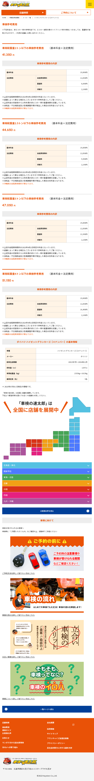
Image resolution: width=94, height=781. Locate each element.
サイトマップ (52, 733)
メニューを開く (89, 4)
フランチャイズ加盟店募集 (58, 738)
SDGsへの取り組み (10, 747)
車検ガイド (6, 730)
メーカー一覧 (27, 18)
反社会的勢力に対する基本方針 (59, 748)
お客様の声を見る (47, 511)
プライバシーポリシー (56, 743)
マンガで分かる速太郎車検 (13, 742)
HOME (4, 18)
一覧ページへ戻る (47, 709)
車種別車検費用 (14, 18)
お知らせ (5, 738)
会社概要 (50, 722)
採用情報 (50, 729)
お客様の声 (6, 733)
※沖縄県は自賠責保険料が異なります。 (18, 108)
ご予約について (68, 12)
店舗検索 (23, 12)
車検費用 (5, 727)
